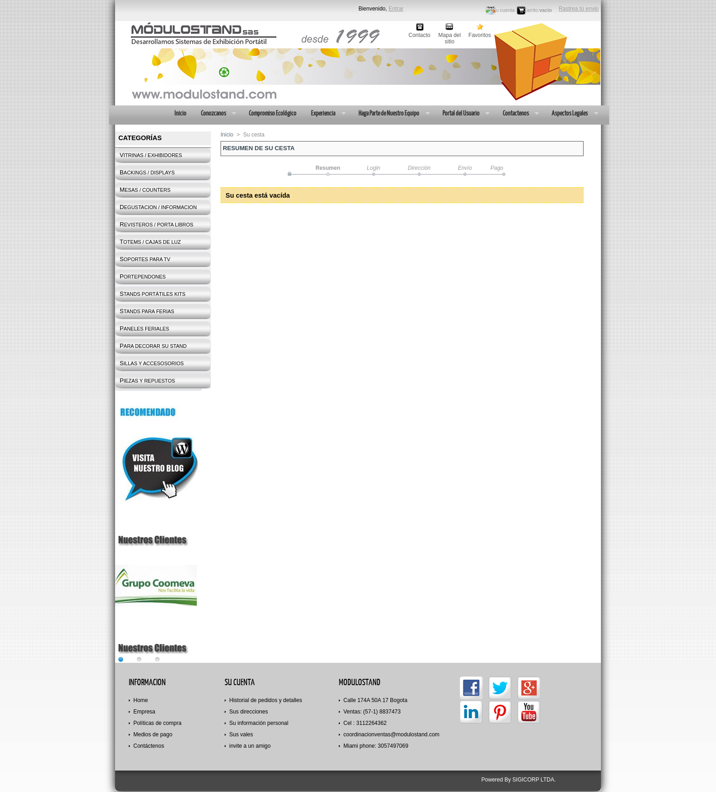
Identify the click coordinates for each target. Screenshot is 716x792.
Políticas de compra (157, 723)
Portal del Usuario (462, 114)
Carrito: (531, 10)
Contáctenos (148, 746)
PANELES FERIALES (144, 328)
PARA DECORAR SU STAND (153, 345)
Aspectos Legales (571, 114)
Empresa (144, 711)
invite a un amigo (250, 746)
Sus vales (241, 734)
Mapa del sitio (449, 35)
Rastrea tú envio (579, 8)
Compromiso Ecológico (272, 113)
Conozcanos (215, 114)
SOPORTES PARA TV (145, 259)
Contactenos (517, 114)
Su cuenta (504, 10)
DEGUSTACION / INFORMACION (158, 207)
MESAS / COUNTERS (145, 189)
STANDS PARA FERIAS (147, 311)
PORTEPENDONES (143, 276)
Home (140, 700)
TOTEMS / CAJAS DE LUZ (150, 241)
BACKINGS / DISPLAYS (147, 172)
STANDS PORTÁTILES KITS (152, 293)
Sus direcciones (248, 711)
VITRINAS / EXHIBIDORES (151, 155)
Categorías (140, 138)
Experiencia (324, 114)
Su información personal (258, 723)
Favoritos (480, 35)
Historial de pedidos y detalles (265, 700)
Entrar (396, 8)
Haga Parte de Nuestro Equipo (390, 114)
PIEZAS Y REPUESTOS (147, 380)
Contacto (419, 35)
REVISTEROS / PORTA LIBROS (156, 224)
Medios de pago (152, 734)
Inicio (180, 113)
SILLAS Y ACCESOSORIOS (152, 363)
